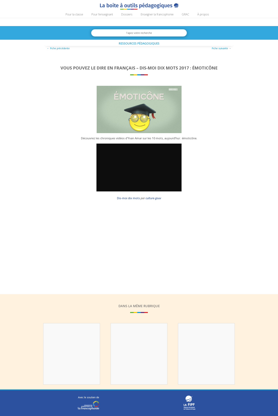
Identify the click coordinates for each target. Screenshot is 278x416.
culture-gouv (153, 198)
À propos (203, 14)
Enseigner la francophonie (157, 14)
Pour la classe (74, 14)
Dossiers (126, 14)
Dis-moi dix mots (128, 198)
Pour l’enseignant (102, 14)
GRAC (185, 14)
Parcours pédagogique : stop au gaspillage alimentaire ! (206, 336)
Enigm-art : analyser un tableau (139, 331)
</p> (139, 167)
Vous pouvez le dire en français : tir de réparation (72, 333)
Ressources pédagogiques (139, 43)
